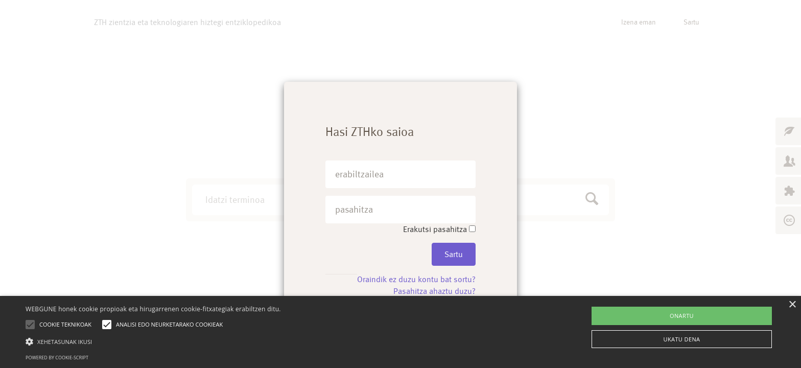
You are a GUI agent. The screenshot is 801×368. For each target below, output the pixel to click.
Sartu (453, 254)
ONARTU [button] (682, 315)
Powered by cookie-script (57, 357)
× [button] (792, 305)
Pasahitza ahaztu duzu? (434, 291)
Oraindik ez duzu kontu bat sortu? (416, 279)
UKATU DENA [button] (682, 339)
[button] (153, 341)
